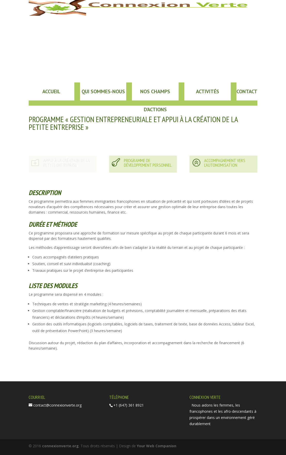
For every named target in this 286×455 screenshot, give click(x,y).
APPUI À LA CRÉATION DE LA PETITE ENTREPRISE (66, 162)
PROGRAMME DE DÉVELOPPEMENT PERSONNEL (148, 162)
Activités (207, 91)
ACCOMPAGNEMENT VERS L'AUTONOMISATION (224, 162)
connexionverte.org (60, 445)
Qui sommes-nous (103, 91)
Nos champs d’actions (155, 94)
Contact (246, 91)
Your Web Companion (156, 445)
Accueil (51, 91)
